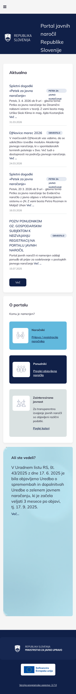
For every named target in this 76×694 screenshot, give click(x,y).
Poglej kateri (41, 428)
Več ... (13, 117)
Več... (15, 514)
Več (17, 282)
